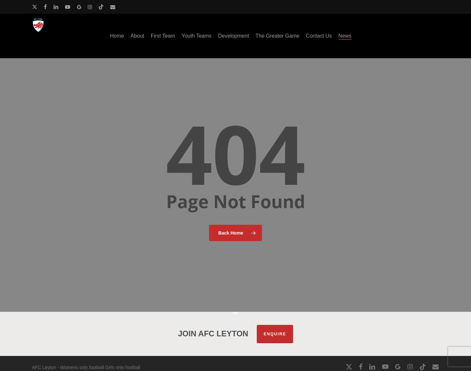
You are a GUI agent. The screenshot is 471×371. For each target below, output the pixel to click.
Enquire (275, 334)
